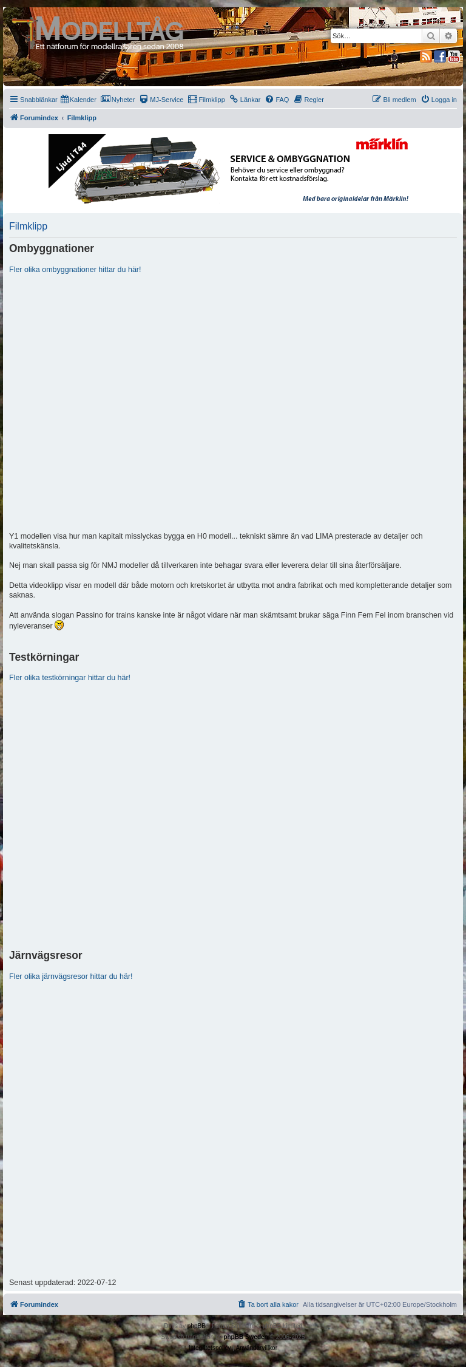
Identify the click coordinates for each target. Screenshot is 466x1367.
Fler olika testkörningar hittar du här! (69, 677)
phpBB (196, 1326)
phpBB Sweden (245, 1337)
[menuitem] (78, 99)
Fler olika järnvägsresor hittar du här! (71, 976)
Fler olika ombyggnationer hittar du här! (75, 269)
